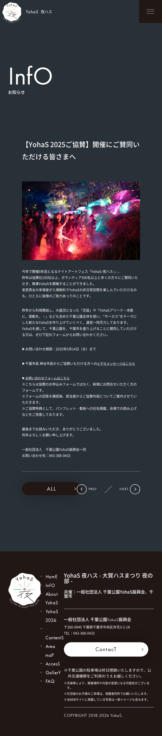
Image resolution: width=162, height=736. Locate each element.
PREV (94, 489)
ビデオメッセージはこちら (117, 363)
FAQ (50, 677)
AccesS (53, 659)
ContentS (54, 631)
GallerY (53, 668)
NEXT (122, 489)
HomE (51, 577)
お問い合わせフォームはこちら (49, 377)
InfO (50, 586)
